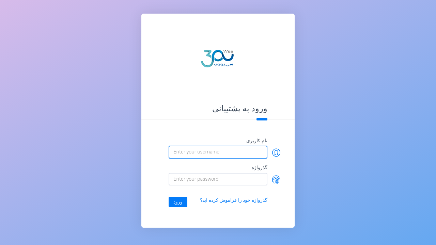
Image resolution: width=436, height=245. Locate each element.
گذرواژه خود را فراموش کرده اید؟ (233, 200)
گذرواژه (259, 167)
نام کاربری (256, 140)
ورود (178, 202)
